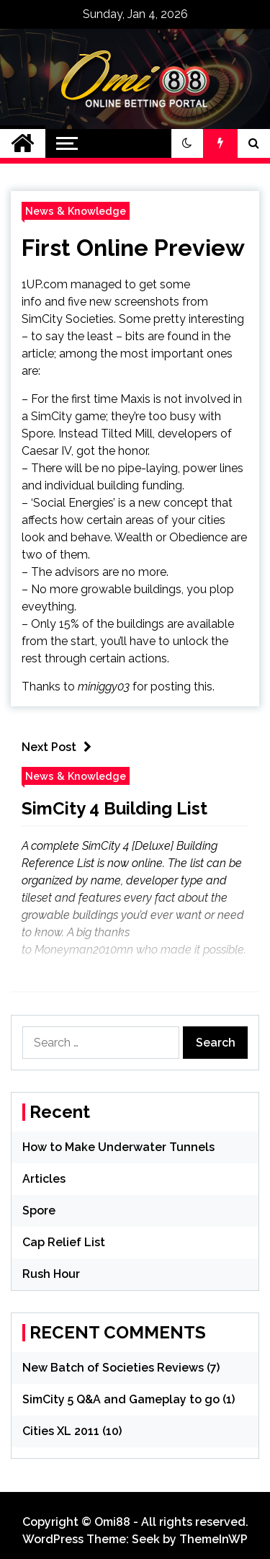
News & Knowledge (75, 211)
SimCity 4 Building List (114, 808)
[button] (187, 143)
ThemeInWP (213, 1539)
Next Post (60, 747)
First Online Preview (133, 247)
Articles (44, 1179)
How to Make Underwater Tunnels (118, 1147)
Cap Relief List (63, 1242)
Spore (38, 1210)
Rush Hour (51, 1274)
